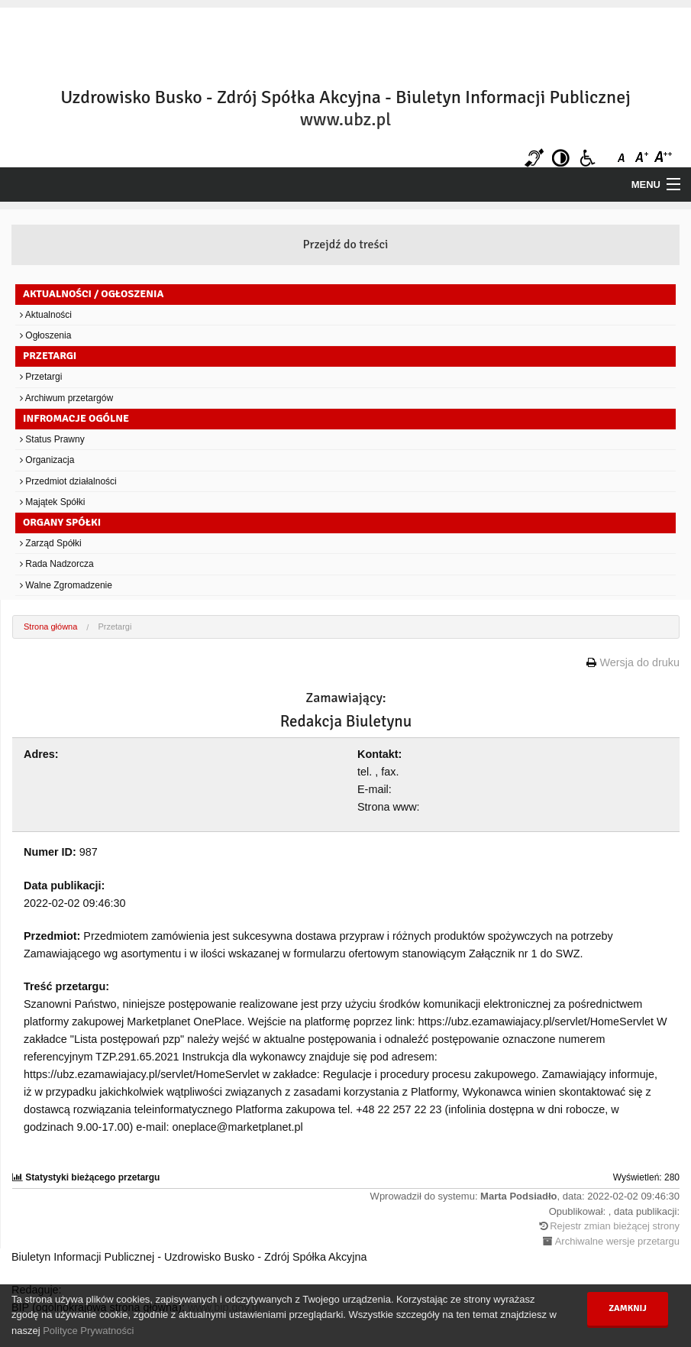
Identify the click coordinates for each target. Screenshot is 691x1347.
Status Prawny (52, 439)
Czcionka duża (662, 157)
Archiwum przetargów (66, 398)
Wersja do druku (639, 662)
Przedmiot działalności (68, 481)
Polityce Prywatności (88, 1330)
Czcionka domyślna (624, 157)
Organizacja (47, 460)
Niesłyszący (534, 157)
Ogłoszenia (45, 335)
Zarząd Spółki (51, 543)
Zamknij (628, 1308)
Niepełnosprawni (587, 157)
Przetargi (41, 376)
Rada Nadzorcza (57, 564)
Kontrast (560, 157)
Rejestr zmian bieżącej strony (615, 1226)
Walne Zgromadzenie (66, 585)
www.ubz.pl (345, 119)
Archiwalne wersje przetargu (617, 1241)
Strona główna (50, 626)
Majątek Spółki (52, 502)
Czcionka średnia (643, 157)
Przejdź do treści (346, 244)
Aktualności (46, 314)
